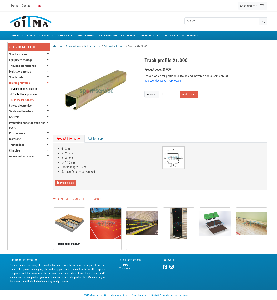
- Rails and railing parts (22, 99)
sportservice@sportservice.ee (162, 80)
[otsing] (221, 21)
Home (14, 5)
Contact (26, 5)
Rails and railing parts (114, 46)
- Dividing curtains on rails (23, 88)
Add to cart (189, 94)
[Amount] (169, 94)
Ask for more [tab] (96, 138)
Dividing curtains (92, 46)
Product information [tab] (69, 138)
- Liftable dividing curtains (23, 94)
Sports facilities (73, 46)
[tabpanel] (160, 166)
